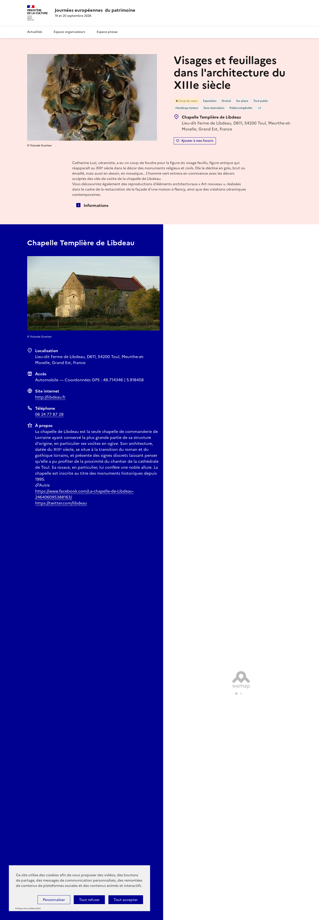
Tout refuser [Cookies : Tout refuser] (89, 899)
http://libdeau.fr (50, 397)
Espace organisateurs (69, 32)
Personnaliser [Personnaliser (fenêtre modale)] (54, 899)
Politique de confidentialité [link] (28, 908)
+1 (259, 108)
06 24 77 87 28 (49, 414)
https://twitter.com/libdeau (61, 503)
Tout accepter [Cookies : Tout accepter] (126, 899)
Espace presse (107, 32)
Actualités (34, 32)
